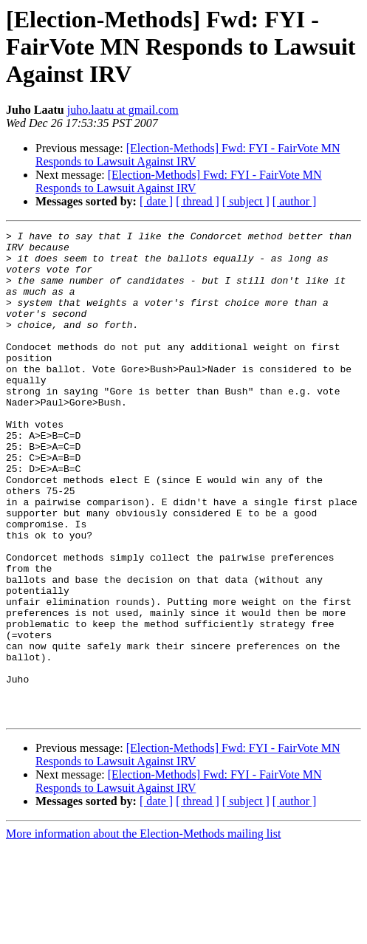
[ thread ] (197, 201)
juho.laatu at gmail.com (123, 109)
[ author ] (294, 201)
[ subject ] (246, 201)
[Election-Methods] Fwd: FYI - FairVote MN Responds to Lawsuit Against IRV (187, 155)
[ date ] (156, 201)
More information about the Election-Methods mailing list (143, 931)
